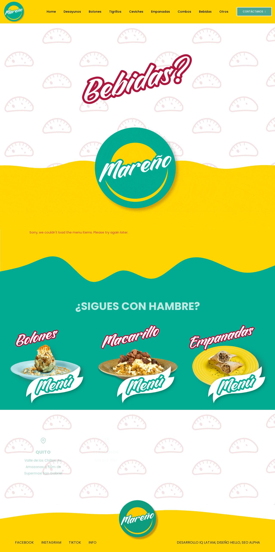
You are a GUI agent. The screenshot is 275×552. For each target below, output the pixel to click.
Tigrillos (115, 11)
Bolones (95, 11)
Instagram (51, 542)
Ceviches (136, 11)
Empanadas (160, 11)
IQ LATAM (207, 542)
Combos (184, 11)
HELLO (235, 542)
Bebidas (205, 11)
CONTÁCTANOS (254, 11)
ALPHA (254, 542)
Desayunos (72, 11)
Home (51, 11)
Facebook (24, 542)
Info (92, 542)
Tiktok (75, 542)
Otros (223, 11)
